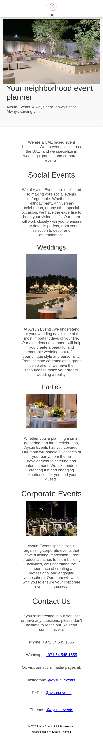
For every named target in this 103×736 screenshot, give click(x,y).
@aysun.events (58, 692)
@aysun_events (61, 680)
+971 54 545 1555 (61, 655)
